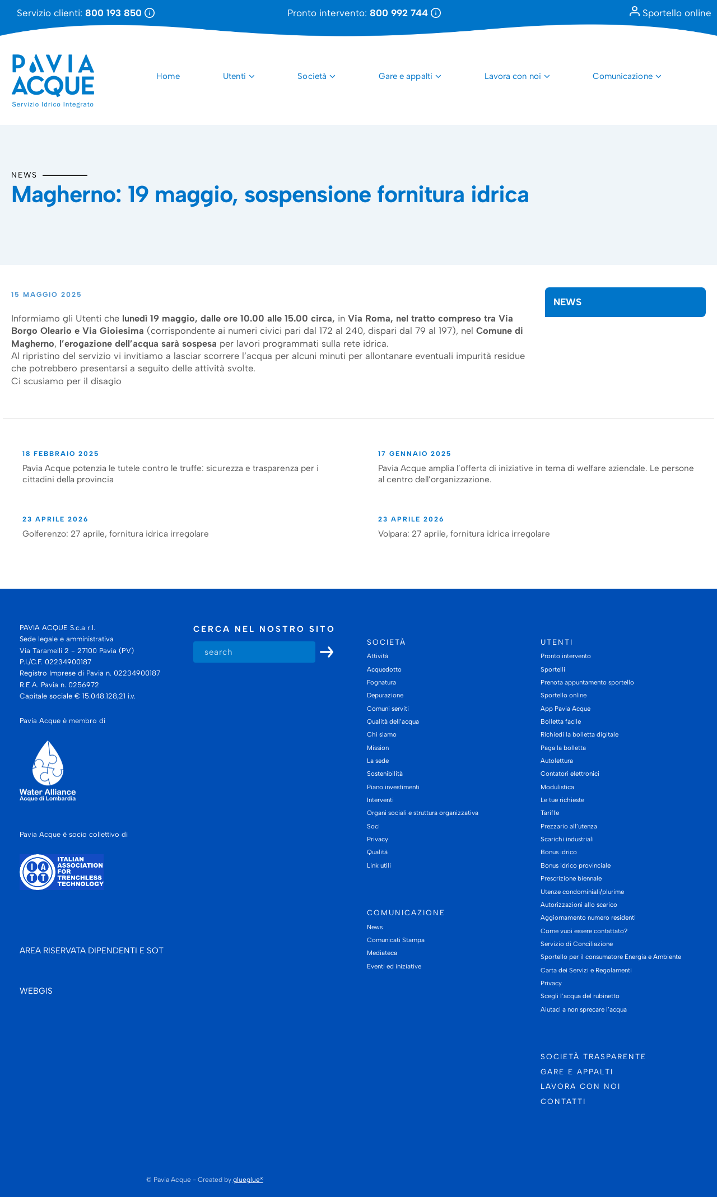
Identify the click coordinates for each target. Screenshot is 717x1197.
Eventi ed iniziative (394, 966)
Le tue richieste (562, 800)
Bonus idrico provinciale (576, 865)
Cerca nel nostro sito (264, 629)
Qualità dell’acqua (393, 721)
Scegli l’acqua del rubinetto (580, 996)
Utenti (234, 76)
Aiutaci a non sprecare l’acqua (584, 1009)
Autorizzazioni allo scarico (579, 905)
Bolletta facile (561, 721)
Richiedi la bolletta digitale (579, 734)
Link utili (379, 865)
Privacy (377, 839)
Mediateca (382, 953)
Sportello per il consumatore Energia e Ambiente (611, 957)
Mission (378, 748)
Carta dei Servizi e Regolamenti (586, 970)
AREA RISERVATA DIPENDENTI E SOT (92, 951)
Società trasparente (593, 1056)
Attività (377, 656)
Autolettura (557, 761)
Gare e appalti (405, 76)
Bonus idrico (559, 852)
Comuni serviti (388, 708)
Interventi (380, 800)
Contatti (563, 1101)
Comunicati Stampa (396, 940)
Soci (373, 826)
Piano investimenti (393, 787)
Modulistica (557, 787)
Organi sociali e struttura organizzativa (422, 813)
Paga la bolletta (563, 748)
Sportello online (670, 12)
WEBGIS (36, 991)
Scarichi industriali (567, 839)
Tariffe (550, 813)
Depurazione (385, 695)
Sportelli (553, 669)
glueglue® (248, 1180)
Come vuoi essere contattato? (584, 931)
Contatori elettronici (570, 773)
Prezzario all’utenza (569, 826)
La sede (378, 761)
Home (167, 76)
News (24, 174)
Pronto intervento (566, 656)
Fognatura (381, 682)
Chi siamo (382, 734)
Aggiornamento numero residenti (588, 917)
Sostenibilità (385, 773)
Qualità (377, 852)
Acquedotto (384, 669)
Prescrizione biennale (571, 878)
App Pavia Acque (565, 708)
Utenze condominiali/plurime (582, 892)
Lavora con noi (513, 76)
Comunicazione (622, 76)
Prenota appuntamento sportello (587, 682)
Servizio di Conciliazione (577, 944)
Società (312, 76)
